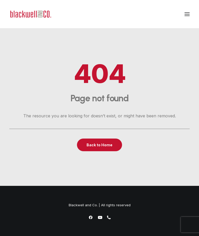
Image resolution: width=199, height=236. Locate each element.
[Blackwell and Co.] (30, 14)
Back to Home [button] (99, 145)
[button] (187, 14)
